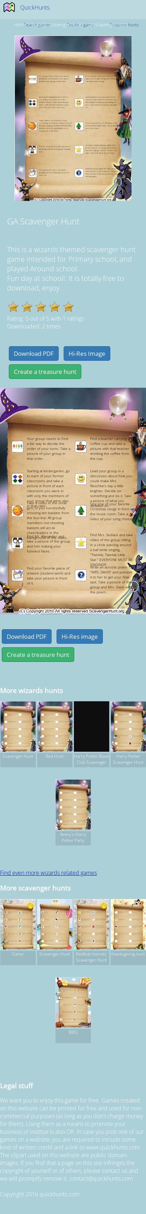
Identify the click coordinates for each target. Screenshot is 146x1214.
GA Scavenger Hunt (108, 24)
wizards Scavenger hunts (57, 24)
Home (20, 24)
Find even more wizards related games (48, 873)
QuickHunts (34, 7)
